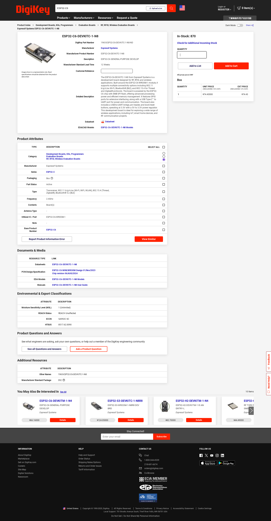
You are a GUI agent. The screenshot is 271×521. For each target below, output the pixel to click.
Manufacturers (83, 17)
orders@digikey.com (151, 468)
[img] (32, 10)
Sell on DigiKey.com (27, 462)
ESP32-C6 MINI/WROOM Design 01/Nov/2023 (73, 270)
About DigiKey (24, 455)
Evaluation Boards (87, 25)
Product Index (23, 25)
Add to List (195, 66)
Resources (104, 17)
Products (62, 17)
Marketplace (23, 459)
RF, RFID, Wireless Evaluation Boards (118, 25)
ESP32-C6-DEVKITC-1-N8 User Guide (69, 285)
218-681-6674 (148, 464)
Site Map (22, 469)
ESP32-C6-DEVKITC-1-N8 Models (117, 127)
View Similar (149, 239)
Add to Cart (231, 66)
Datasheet (107, 121)
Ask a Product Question (88, 349)
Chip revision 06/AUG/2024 (65, 273)
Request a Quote (127, 17)
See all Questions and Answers (44, 349)
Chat (144, 455)
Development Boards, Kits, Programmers (54, 25)
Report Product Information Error (47, 239)
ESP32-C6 (51, 230)
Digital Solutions (25, 473)
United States (70, 508)
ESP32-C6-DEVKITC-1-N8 (64, 264)
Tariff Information (86, 469)
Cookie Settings (205, 508)
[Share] (250, 25)
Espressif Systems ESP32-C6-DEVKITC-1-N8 (38, 28)
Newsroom (23, 477)
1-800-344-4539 (149, 460)
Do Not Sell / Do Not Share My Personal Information (135, 516)
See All (63, 392)
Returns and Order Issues (90, 466)
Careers (21, 466)
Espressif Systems (109, 48)
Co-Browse (146, 473)
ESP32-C (50, 172)
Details (63, 420)
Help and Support (86, 455)
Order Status (84, 459)
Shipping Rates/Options (89, 462)
